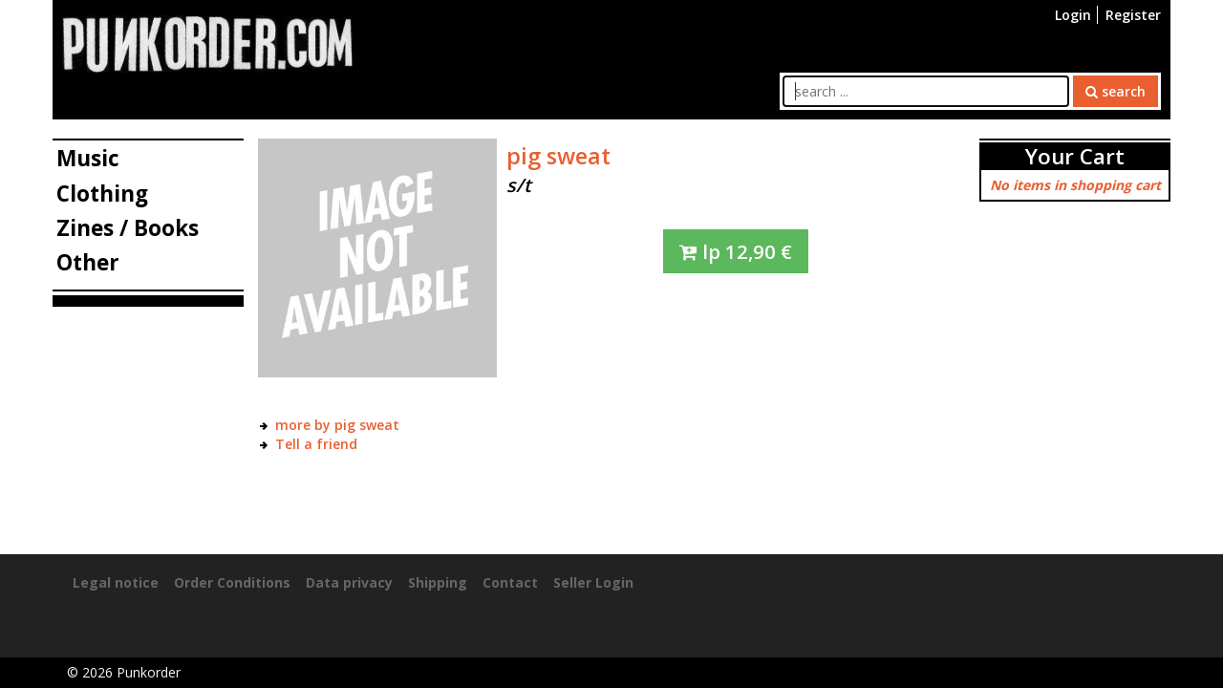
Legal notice (116, 582)
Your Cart (1075, 156)
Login (1073, 15)
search (1115, 91)
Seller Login (593, 582)
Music (87, 158)
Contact (510, 582)
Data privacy (349, 582)
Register (1133, 15)
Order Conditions (232, 582)
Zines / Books (127, 228)
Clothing (102, 193)
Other (87, 262)
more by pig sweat (337, 425)
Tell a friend (316, 444)
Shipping (437, 582)
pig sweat (558, 155)
